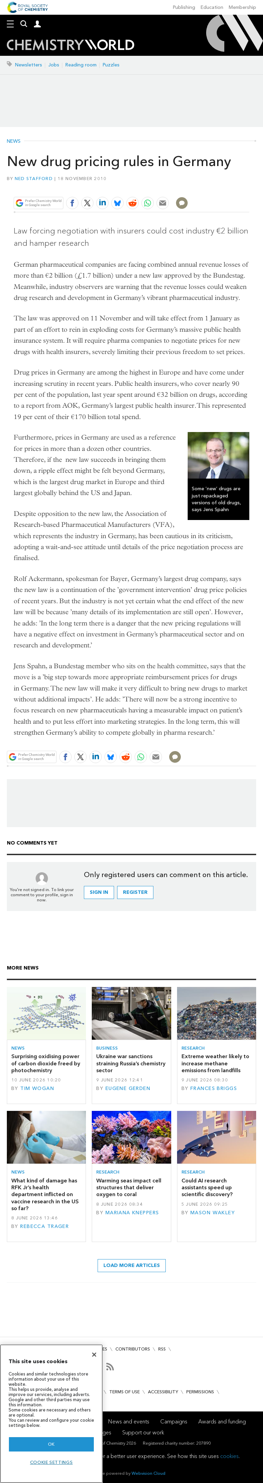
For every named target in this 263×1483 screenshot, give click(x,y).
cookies (229, 1456)
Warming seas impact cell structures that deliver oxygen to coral (128, 1187)
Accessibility (163, 1391)
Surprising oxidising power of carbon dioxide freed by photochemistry (45, 1063)
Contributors (132, 1349)
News (14, 141)
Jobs (53, 65)
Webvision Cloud (148, 1473)
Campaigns (173, 1421)
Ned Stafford (34, 178)
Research (193, 1048)
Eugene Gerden (128, 1088)
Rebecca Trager (44, 1226)
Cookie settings (51, 1462)
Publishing (184, 7)
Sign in (99, 892)
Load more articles (131, 1265)
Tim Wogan (37, 1088)
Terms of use (124, 1391)
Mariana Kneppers (132, 1213)
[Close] (94, 1354)
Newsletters (28, 65)
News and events (128, 1421)
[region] (51, 1413)
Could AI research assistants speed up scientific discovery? (207, 1187)
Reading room (81, 65)
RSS (162, 1349)
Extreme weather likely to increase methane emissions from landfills (215, 1063)
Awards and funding (222, 1421)
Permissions (200, 1391)
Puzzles (111, 65)
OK (51, 1444)
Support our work (143, 1432)
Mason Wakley (212, 1213)
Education (212, 7)
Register (135, 892)
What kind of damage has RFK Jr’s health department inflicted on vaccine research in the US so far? (45, 1194)
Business (107, 1048)
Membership (242, 7)
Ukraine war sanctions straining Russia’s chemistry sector (130, 1063)
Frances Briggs (213, 1088)
